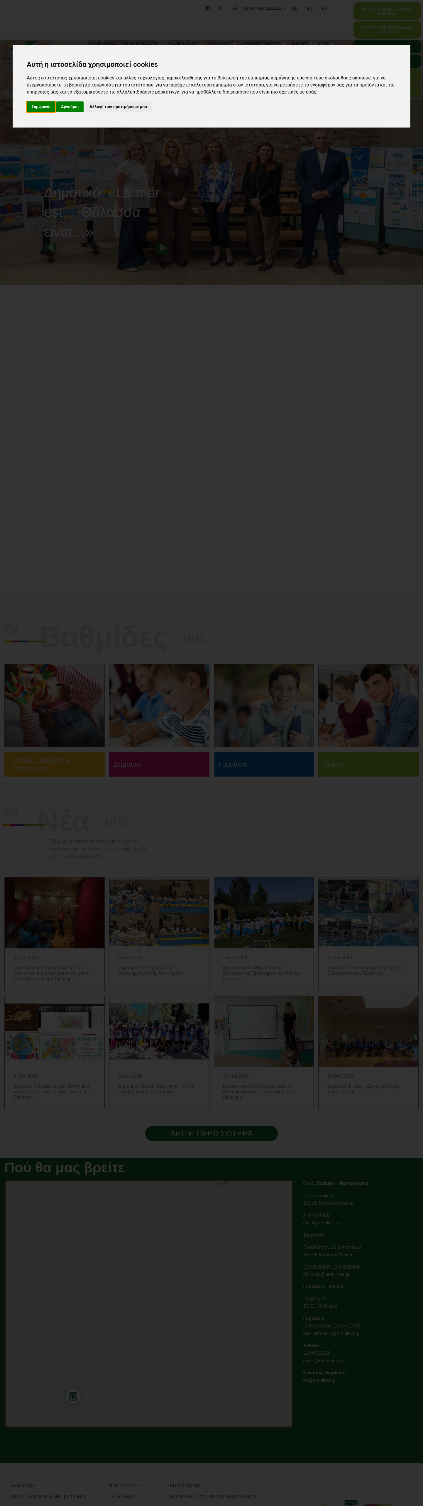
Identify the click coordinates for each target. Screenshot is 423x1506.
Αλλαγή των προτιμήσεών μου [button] (118, 106)
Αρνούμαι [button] (70, 106)
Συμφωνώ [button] (40, 106)
